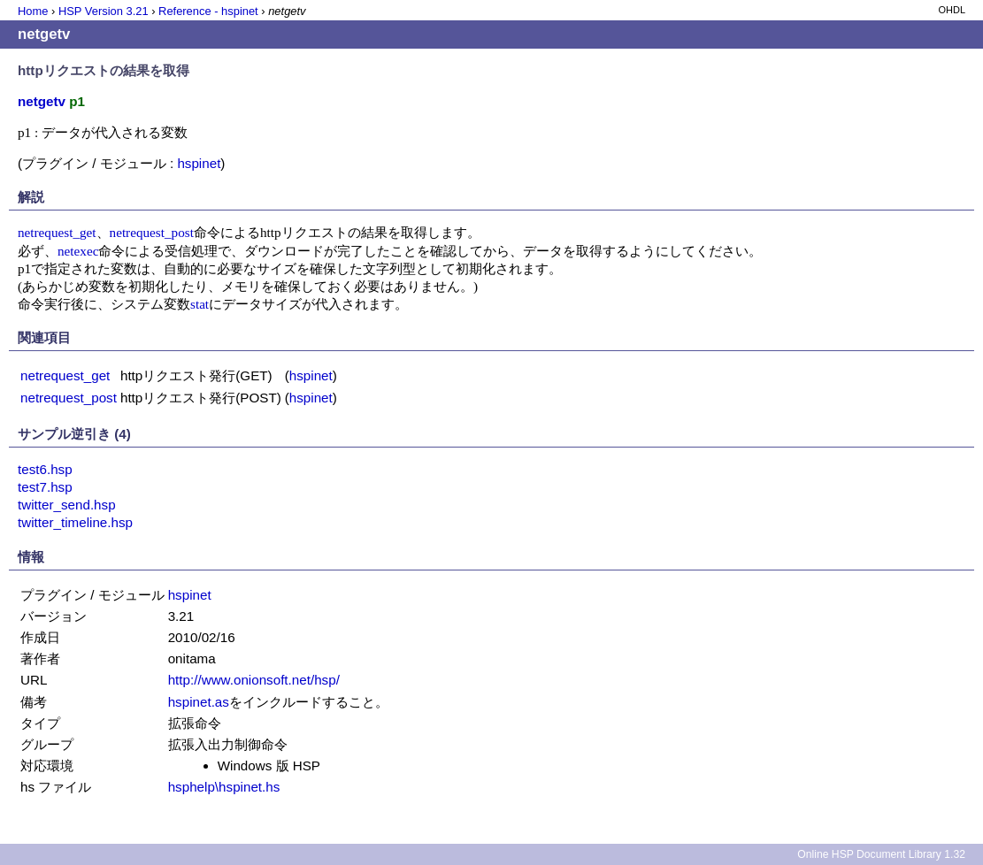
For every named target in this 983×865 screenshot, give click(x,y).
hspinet (198, 163)
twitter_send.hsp (67, 504)
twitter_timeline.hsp (75, 522)
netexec (78, 250)
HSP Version (103, 11)
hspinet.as (198, 701)
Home (33, 11)
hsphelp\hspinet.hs (224, 786)
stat (199, 303)
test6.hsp (45, 469)
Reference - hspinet (208, 11)
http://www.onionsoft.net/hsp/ (254, 679)
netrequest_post (152, 232)
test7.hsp (45, 486)
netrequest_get (57, 232)
